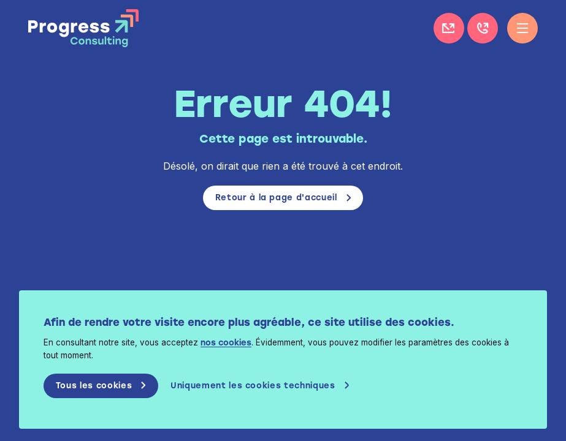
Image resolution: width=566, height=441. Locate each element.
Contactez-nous (449, 28)
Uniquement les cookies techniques (264, 386)
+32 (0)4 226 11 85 (482, 28)
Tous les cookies (103, 386)
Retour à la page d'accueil (275, 198)
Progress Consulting (83, 28)
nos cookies (235, 343)
